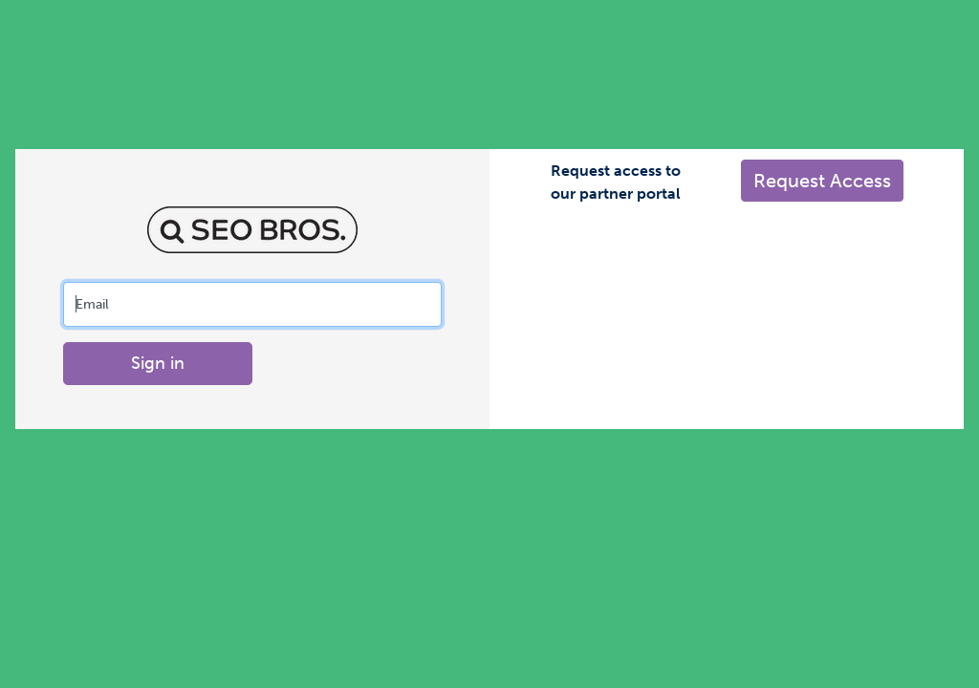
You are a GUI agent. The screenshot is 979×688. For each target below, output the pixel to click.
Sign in (158, 363)
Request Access (822, 180)
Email (92, 303)
